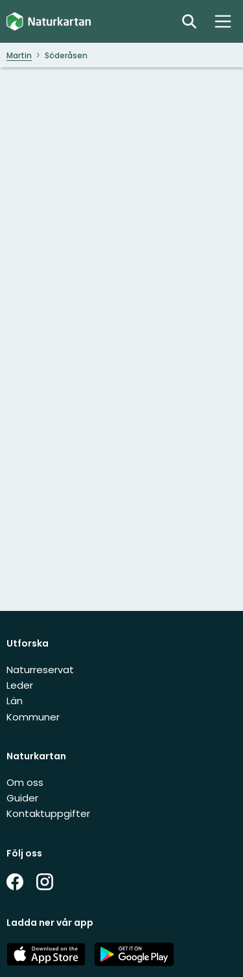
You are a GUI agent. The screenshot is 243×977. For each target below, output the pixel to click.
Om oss (24, 782)
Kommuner (33, 717)
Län (14, 700)
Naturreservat (40, 669)
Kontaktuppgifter (48, 813)
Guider (22, 798)
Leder (19, 685)
